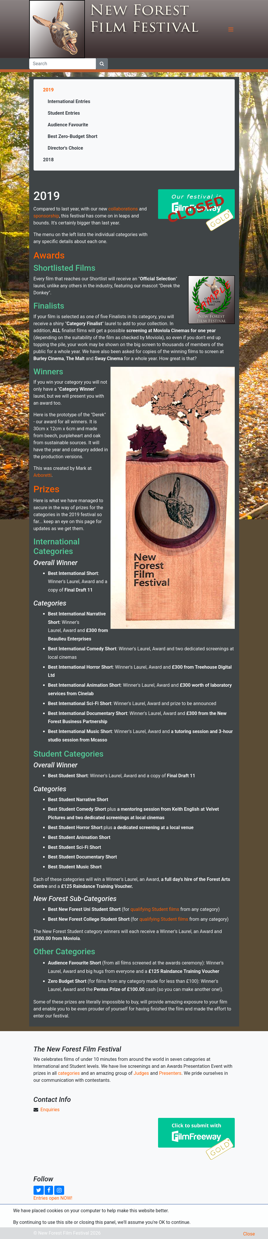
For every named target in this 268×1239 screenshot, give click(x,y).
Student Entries (64, 113)
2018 (48, 159)
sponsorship (46, 216)
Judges (141, 1073)
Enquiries (49, 1109)
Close (249, 1234)
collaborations (123, 209)
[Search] (62, 63)
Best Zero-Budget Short (72, 136)
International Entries (69, 101)
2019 (48, 90)
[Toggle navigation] (231, 29)
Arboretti (43, 475)
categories (69, 1073)
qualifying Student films (154, 909)
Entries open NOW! (53, 1198)
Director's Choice (65, 148)
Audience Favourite (68, 125)
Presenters (170, 1073)
